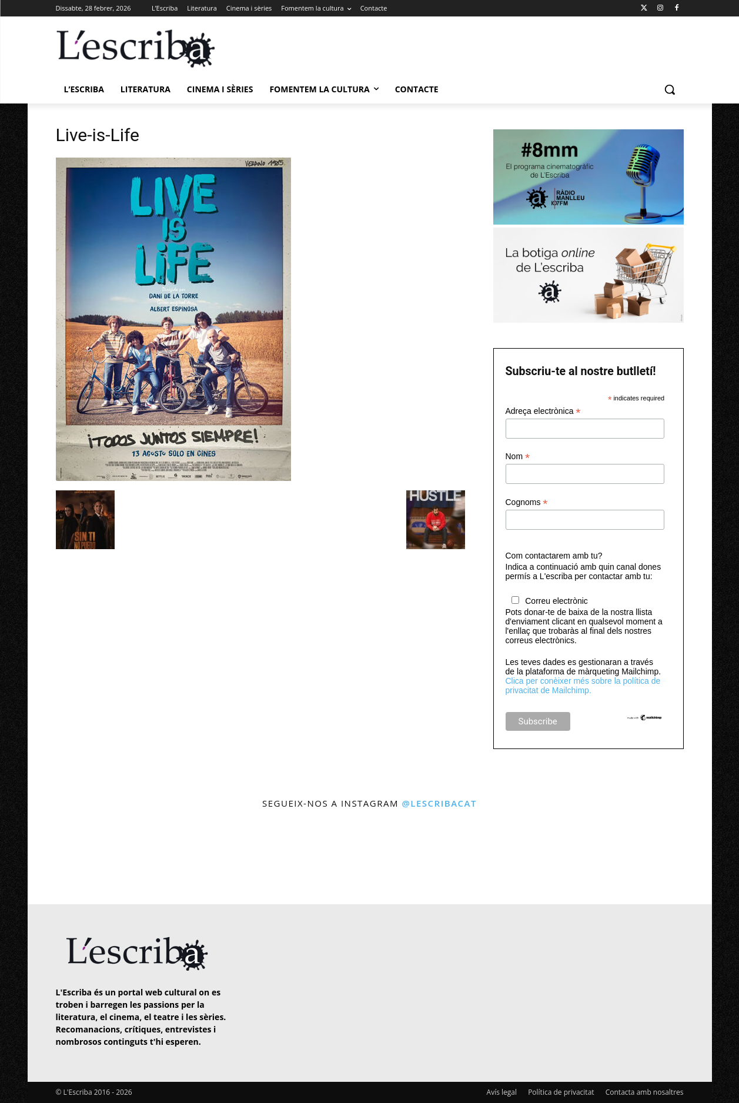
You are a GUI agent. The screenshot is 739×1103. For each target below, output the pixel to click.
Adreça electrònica (543, 411)
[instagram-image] (68, 858)
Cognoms (527, 502)
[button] (670, 89)
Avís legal (502, 1092)
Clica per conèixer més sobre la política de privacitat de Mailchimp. (583, 685)
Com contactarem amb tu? (554, 555)
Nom (518, 456)
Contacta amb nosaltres (645, 1092)
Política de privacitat (561, 1092)
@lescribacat (439, 803)
